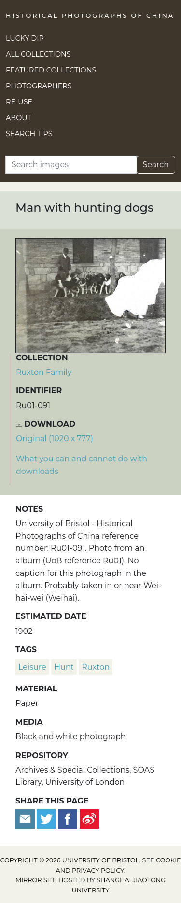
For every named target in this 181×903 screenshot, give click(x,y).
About (18, 118)
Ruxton (96, 667)
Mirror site (36, 880)
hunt (64, 667)
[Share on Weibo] (89, 818)
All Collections (38, 54)
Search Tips (29, 133)
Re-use (19, 102)
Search (155, 164)
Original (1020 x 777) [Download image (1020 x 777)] (54, 438)
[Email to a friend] (26, 818)
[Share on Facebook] (67, 818)
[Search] (71, 165)
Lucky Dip (25, 38)
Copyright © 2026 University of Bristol (69, 860)
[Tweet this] (47, 818)
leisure (32, 667)
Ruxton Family (44, 372)
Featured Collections (51, 70)
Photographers (39, 86)
